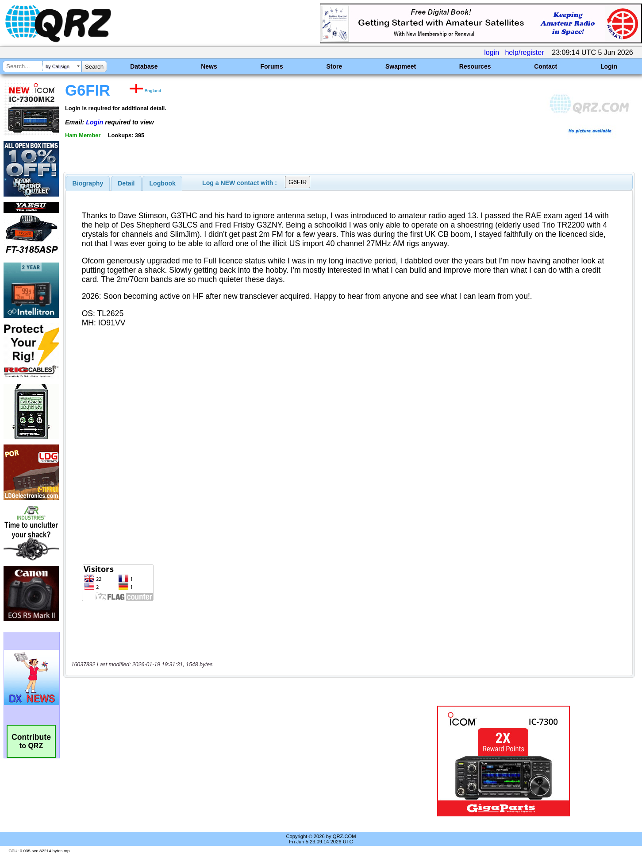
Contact (545, 66)
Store (334, 66)
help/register (524, 52)
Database (144, 66)
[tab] (88, 183)
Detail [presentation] (126, 183)
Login (608, 66)
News (209, 66)
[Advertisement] (224, 761)
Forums (271, 66)
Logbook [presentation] (163, 183)
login (491, 52)
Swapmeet (400, 66)
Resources (475, 66)
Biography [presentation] (88, 183)
